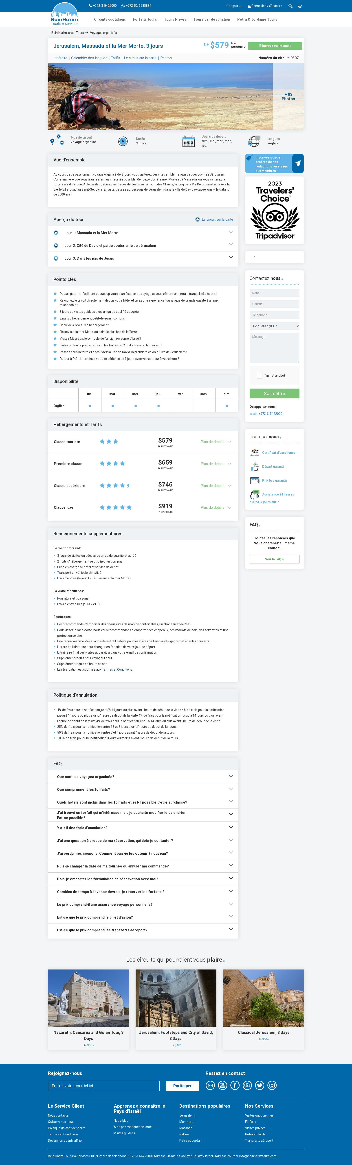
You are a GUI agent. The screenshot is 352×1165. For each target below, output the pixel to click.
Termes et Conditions (117, 669)
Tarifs (115, 58)
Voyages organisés (103, 33)
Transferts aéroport (259, 1140)
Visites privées (255, 1128)
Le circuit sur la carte (140, 58)
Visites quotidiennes (259, 1115)
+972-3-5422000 (270, 413)
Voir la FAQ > (274, 559)
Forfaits (250, 1122)
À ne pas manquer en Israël (133, 1127)
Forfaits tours (145, 19)
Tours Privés (175, 19)
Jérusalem (187, 1115)
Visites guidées (124, 1133)
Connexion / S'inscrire (265, 6)
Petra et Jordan (190, 1140)
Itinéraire (60, 58)
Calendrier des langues (89, 58)
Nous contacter (59, 1115)
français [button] (233, 6)
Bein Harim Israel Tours (67, 33)
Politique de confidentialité (67, 1128)
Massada (185, 1128)
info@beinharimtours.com (258, 1156)
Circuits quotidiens (110, 19)
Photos (166, 58)
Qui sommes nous (61, 1122)
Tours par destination (212, 19)
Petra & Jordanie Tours (257, 19)
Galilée (184, 1134)
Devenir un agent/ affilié (65, 1140)
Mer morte (186, 1122)
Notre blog (121, 1120)
